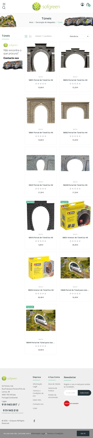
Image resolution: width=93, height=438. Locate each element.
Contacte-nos (38, 404)
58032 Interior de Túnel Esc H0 (41, 290)
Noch (41, 77)
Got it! (83, 433)
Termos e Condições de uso (38, 393)
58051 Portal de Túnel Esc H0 (41, 80)
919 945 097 (9, 404)
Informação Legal (37, 385)
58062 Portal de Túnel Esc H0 (75, 132)
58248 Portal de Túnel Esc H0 (75, 185)
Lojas (35, 408)
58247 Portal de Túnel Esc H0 (41, 185)
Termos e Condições (55, 433)
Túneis (6, 36)
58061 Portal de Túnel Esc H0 (41, 132)
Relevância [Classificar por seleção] (79, 36)
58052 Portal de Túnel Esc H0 (75, 80)
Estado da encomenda (53, 396)
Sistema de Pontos (52, 389)
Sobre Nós (37, 400)
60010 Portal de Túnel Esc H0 (41, 237)
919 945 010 (10, 410)
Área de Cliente (54, 384)
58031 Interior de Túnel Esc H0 (75, 237)
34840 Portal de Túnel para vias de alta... (75, 290)
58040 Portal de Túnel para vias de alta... (40, 342)
